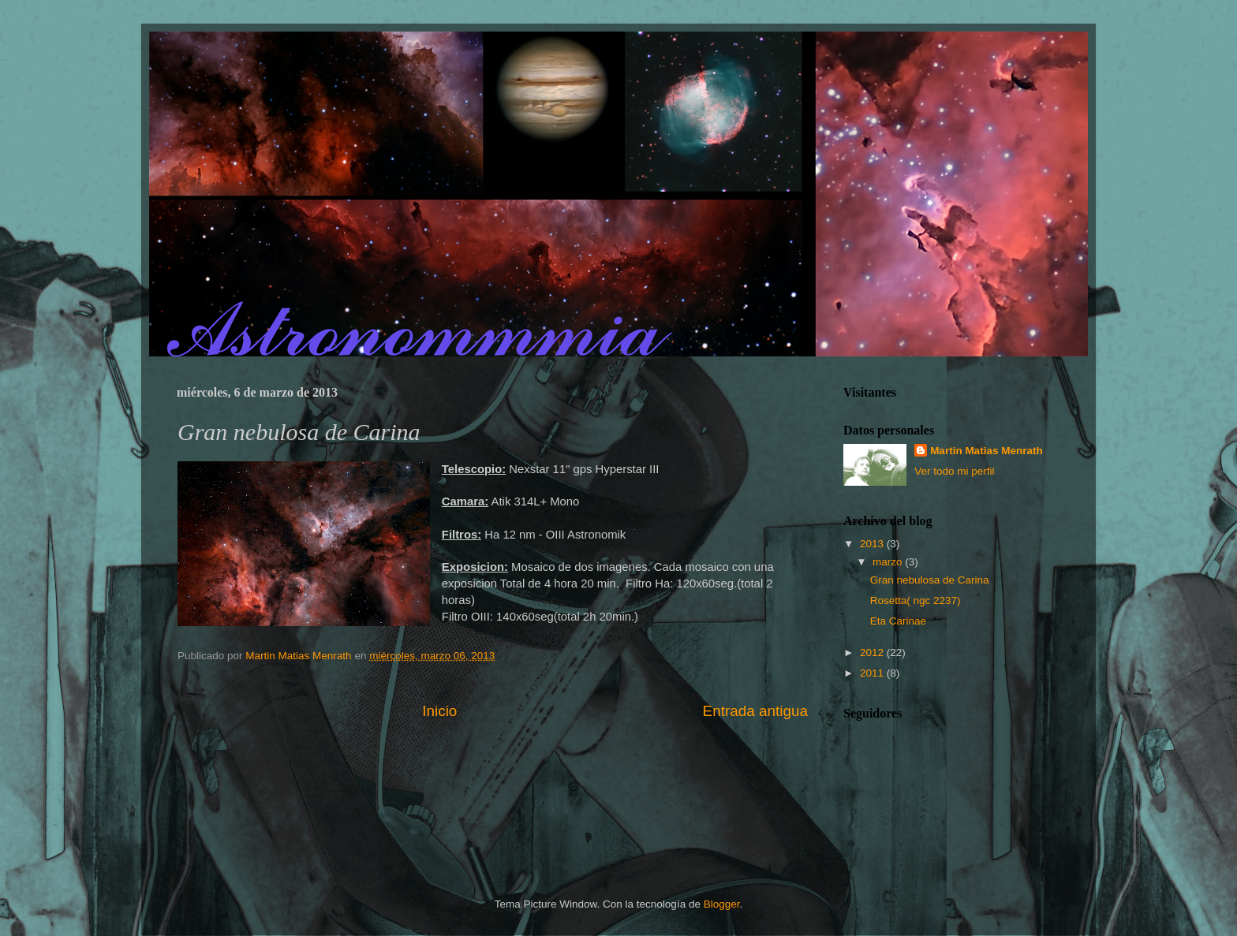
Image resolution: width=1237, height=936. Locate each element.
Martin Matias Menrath (986, 451)
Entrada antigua (755, 711)
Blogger (722, 904)
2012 (873, 652)
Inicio (439, 711)
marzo (889, 562)
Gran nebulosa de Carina (929, 580)
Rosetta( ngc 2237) (915, 600)
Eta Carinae (898, 621)
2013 (873, 544)
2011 (873, 673)
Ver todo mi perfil (954, 471)
